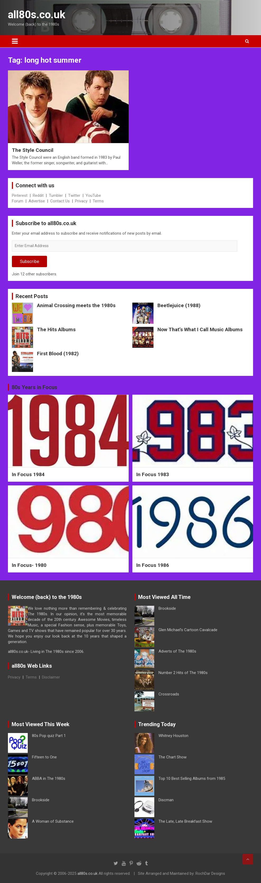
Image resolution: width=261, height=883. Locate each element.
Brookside (167, 608)
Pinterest (19, 195)
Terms (98, 201)
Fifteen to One (44, 757)
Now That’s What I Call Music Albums (200, 329)
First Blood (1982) (58, 354)
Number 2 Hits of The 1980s (183, 672)
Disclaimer (51, 677)
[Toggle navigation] (15, 41)
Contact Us (60, 201)
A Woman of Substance (53, 821)
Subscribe (29, 261)
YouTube (93, 195)
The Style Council (32, 150)
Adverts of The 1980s (177, 651)
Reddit (38, 195)
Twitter (74, 195)
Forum (17, 201)
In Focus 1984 (28, 474)
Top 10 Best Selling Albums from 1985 (192, 778)
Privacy (81, 201)
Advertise (37, 201)
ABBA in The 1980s (48, 778)
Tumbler (56, 195)
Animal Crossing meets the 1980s (76, 305)
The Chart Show (173, 757)
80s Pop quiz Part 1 (49, 735)
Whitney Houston (173, 735)
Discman (166, 800)
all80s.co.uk (36, 14)
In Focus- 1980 (29, 565)
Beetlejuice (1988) (179, 305)
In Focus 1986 (152, 565)
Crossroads (169, 694)
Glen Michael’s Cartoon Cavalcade (188, 629)
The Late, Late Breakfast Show (185, 821)
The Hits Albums (56, 329)
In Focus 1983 (152, 474)
